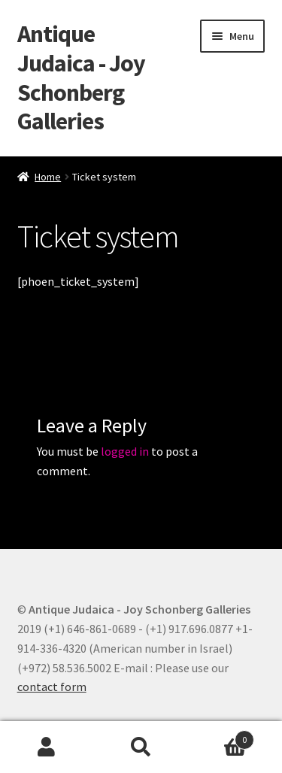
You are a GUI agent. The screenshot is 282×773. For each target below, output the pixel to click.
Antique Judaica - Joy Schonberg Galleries (81, 78)
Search (141, 747)
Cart (221, 736)
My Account (47, 747)
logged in (125, 451)
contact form (51, 686)
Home (48, 176)
